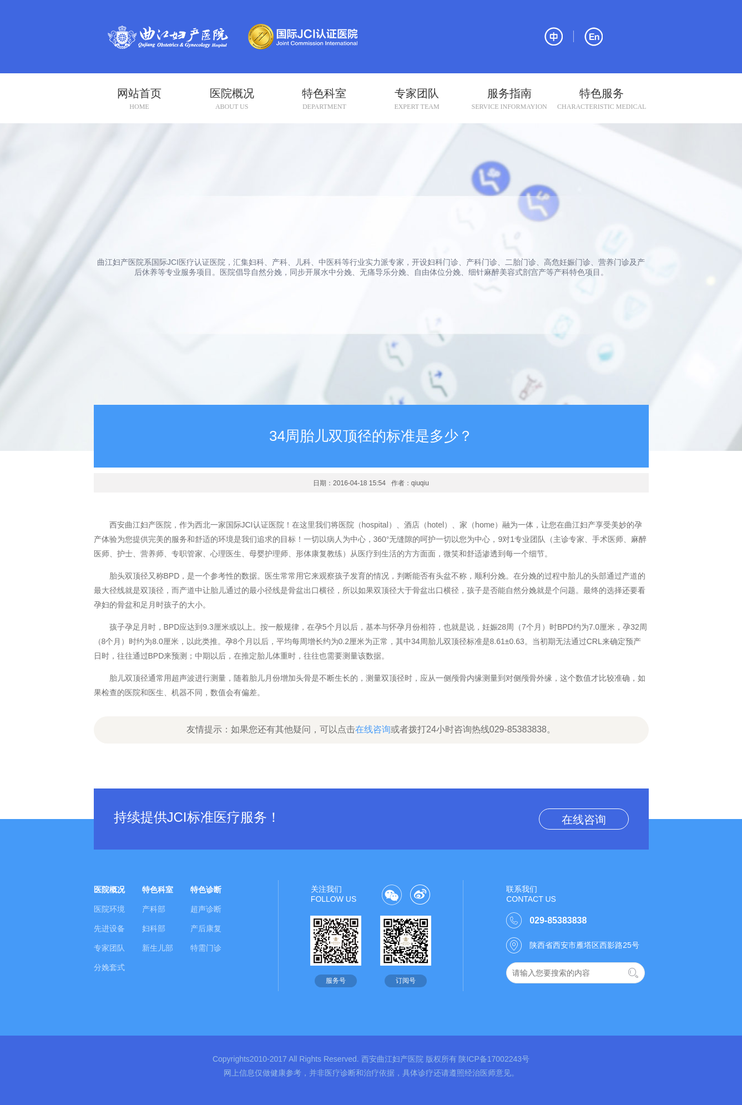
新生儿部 (157, 947)
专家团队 (416, 99)
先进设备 (109, 928)
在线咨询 (373, 729)
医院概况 (231, 99)
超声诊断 (205, 909)
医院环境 (109, 909)
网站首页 (139, 99)
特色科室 (324, 99)
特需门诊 (205, 947)
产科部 (153, 909)
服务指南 (509, 99)
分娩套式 (109, 967)
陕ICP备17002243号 (493, 1058)
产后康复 (205, 928)
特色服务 (602, 99)
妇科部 (153, 928)
